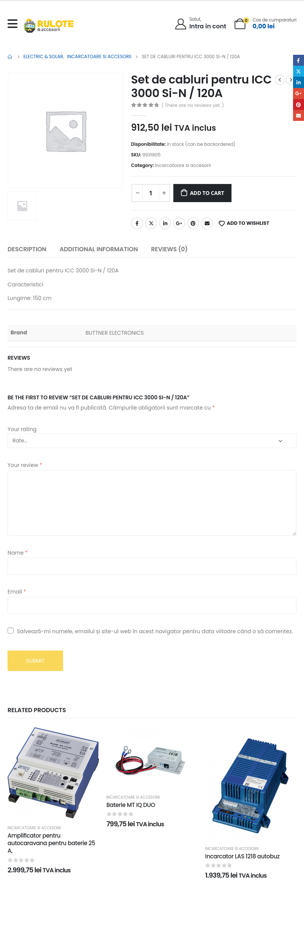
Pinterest (193, 223)
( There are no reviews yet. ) (193, 105)
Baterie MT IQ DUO (130, 805)
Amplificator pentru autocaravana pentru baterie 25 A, (51, 843)
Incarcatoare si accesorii (183, 165)
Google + (179, 223)
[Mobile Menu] (14, 23)
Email (207, 223)
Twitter (151, 223)
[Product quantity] (150, 193)
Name (18, 553)
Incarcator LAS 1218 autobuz (242, 856)
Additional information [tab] (99, 249)
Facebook (137, 223)
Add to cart (207, 192)
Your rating (22, 429)
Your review (25, 465)
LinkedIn (165, 223)
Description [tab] (27, 249)
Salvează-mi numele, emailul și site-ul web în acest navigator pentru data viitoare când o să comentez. (155, 631)
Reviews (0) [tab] (169, 249)
